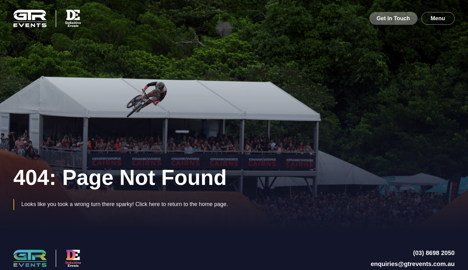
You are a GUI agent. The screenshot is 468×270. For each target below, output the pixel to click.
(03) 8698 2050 (434, 252)
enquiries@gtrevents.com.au (413, 264)
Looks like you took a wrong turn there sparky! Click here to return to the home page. (124, 204)
